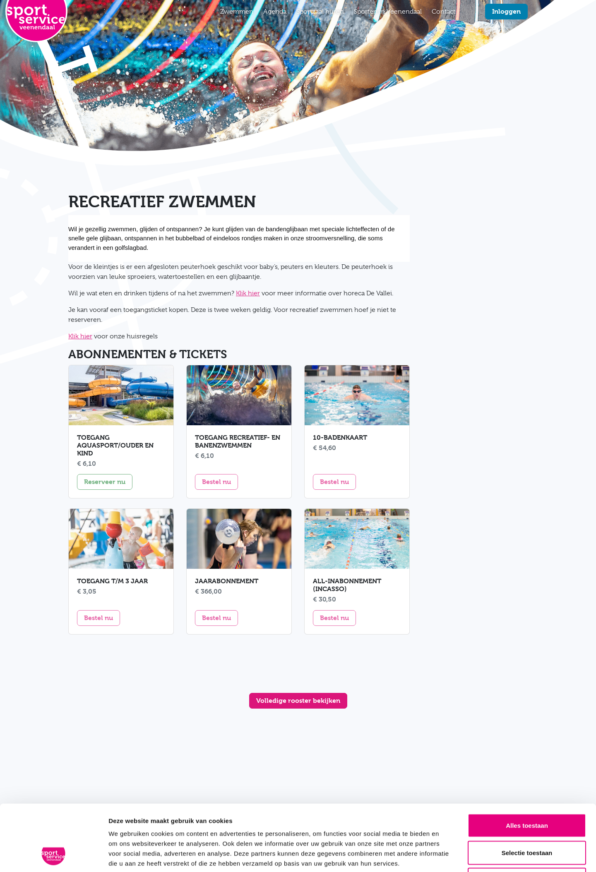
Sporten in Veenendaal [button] (388, 11)
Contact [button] (443, 11)
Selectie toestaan (527, 790)
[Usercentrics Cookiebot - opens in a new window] (53, 856)
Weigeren (527, 817)
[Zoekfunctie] (465, 11)
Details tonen (447, 855)
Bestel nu (220, 481)
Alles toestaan (527, 763)
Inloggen (506, 11)
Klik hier (248, 293)
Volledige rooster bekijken (298, 700)
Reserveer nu (108, 481)
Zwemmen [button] (236, 11)
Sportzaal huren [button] (320, 11)
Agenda (274, 11)
